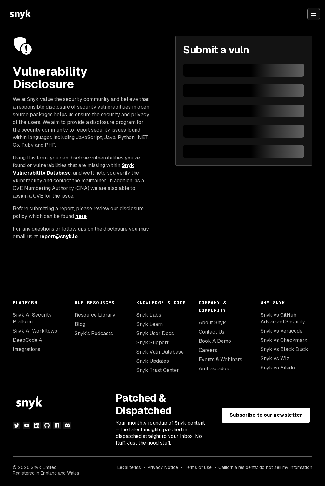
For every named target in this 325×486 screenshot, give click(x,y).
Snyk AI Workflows (35, 330)
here (81, 216)
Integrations (26, 349)
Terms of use (198, 467)
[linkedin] (37, 425)
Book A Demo (215, 341)
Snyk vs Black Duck (284, 349)
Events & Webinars (220, 359)
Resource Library (95, 315)
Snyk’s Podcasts (94, 333)
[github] (47, 425)
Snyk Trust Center (157, 370)
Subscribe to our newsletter (265, 415)
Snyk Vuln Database (160, 351)
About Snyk (212, 322)
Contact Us (211, 331)
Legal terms (129, 467)
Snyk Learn (149, 324)
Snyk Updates (152, 361)
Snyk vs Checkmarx (284, 340)
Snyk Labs (148, 315)
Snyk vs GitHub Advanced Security (283, 318)
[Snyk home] (20, 14)
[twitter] (16, 425)
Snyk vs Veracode (281, 330)
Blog (80, 324)
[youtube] (26, 425)
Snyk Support (152, 342)
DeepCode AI (28, 340)
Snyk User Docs (155, 333)
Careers (208, 350)
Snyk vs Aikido (278, 367)
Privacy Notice (163, 467)
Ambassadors (215, 368)
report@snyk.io (58, 236)
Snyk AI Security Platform (32, 318)
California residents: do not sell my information (265, 467)
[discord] (67, 425)
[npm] (57, 425)
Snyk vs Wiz (275, 358)
